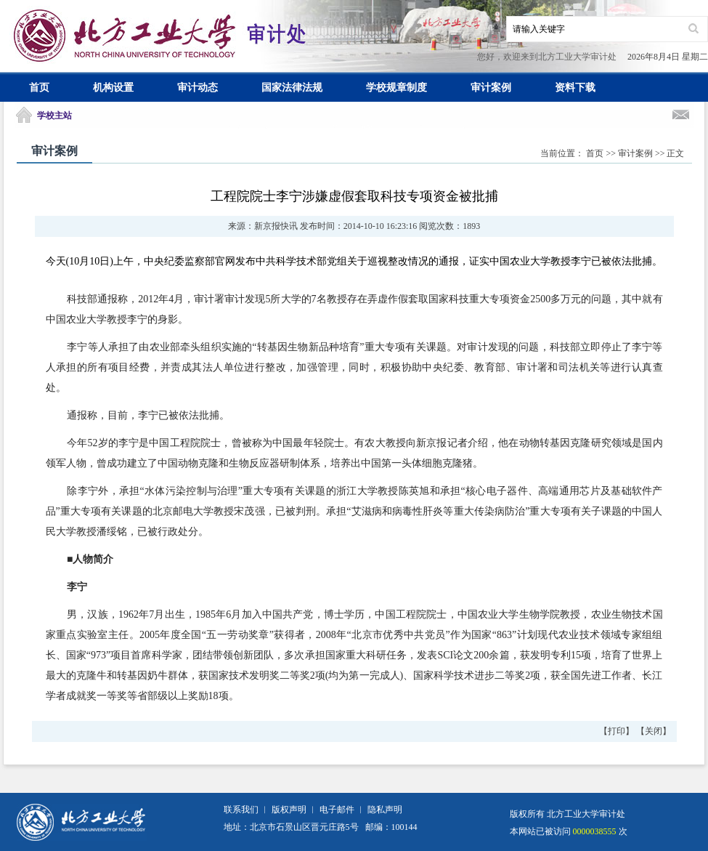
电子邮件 (337, 809)
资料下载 (575, 87)
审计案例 (491, 87)
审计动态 (197, 87)
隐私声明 (384, 809)
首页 (39, 87)
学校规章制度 (396, 87)
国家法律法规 (291, 87)
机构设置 (113, 87)
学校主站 (54, 115)
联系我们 (241, 809)
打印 (616, 731)
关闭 (653, 731)
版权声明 (289, 809)
